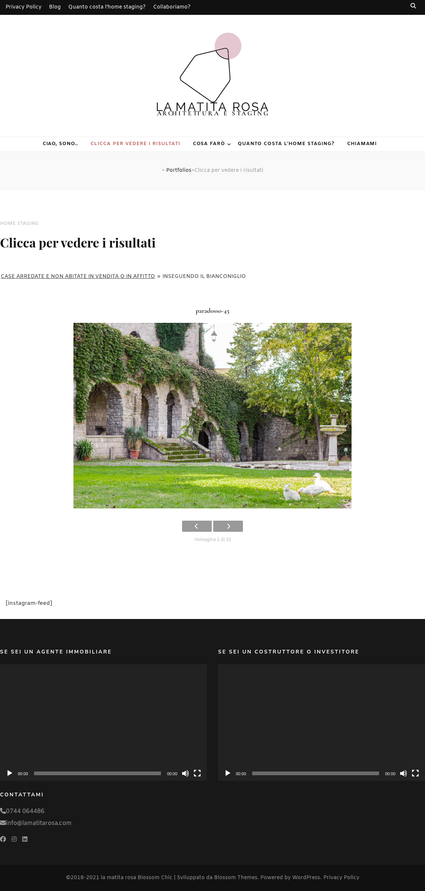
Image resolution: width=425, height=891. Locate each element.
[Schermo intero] (197, 773)
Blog (55, 7)
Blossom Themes (235, 877)
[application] (103, 722)
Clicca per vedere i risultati (135, 144)
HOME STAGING (19, 223)
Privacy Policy (24, 7)
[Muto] (185, 773)
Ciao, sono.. (60, 144)
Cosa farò (209, 144)
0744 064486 (25, 811)
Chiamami (362, 144)
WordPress (306, 877)
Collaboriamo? (172, 7)
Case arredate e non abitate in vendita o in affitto (78, 276)
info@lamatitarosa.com (39, 823)
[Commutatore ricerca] (414, 6)
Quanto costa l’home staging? (107, 7)
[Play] (9, 773)
